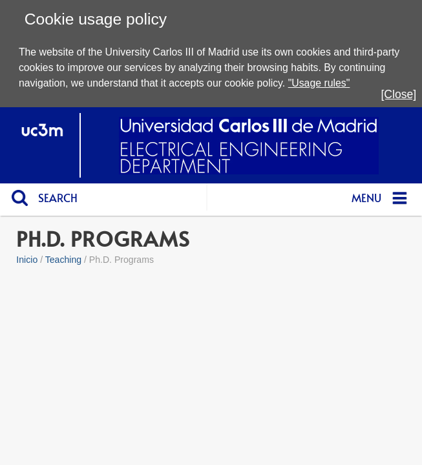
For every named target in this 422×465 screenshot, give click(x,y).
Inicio (26, 259)
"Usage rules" (319, 83)
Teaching (63, 259)
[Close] (398, 94)
